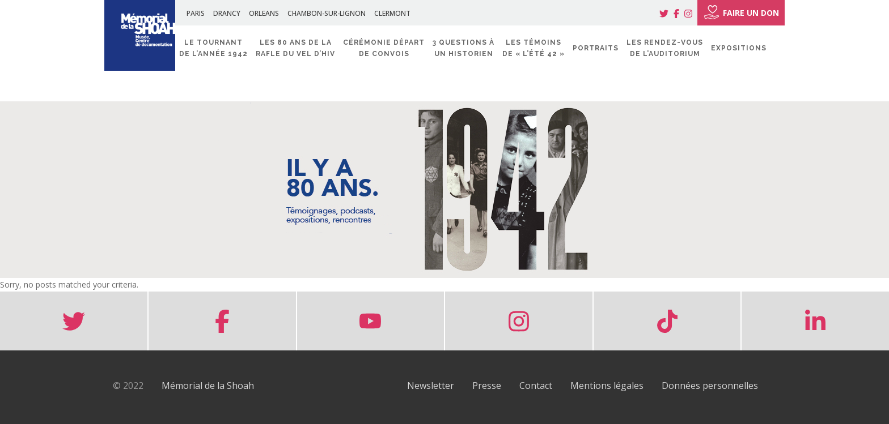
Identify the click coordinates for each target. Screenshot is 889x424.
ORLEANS (264, 13)
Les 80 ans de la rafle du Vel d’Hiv (295, 48)
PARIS (196, 13)
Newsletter (430, 385)
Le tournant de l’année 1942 (213, 48)
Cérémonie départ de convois (384, 48)
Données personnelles (710, 385)
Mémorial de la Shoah (208, 385)
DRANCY (226, 13)
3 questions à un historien (463, 48)
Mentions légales (607, 385)
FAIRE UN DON (741, 12)
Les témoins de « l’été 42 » (533, 48)
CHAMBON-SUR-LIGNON (326, 13)
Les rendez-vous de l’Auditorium (664, 48)
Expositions (739, 48)
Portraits (596, 48)
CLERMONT (392, 13)
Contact (535, 385)
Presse (486, 385)
